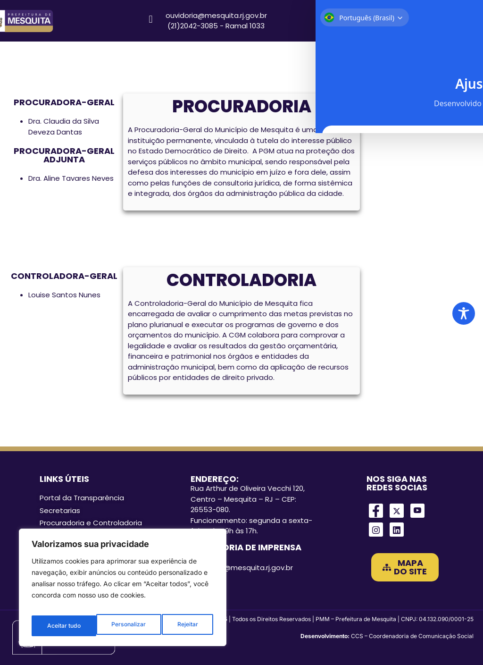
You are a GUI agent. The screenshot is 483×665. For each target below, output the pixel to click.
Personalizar (63, 626)
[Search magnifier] (462, 20)
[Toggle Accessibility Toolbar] (463, 313)
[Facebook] (376, 511)
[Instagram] (376, 529)
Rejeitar (123, 626)
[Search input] (422, 20)
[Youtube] (417, 511)
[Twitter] (397, 511)
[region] (122, 591)
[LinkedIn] (397, 529)
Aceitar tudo (182, 626)
